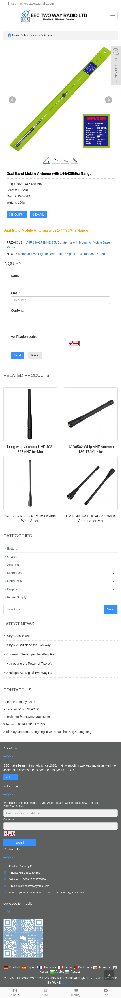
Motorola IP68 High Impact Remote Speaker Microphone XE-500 (62, 254)
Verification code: (24, 336)
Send (17, 355)
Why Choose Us (17, 636)
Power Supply (16, 597)
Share (15, 992)
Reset (35, 355)
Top (106, 992)
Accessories (32, 35)
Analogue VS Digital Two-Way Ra (29, 673)
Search (111, 609)
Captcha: (9, 819)
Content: (17, 310)
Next (108, 99)
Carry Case (15, 581)
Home (16, 35)
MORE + (11, 777)
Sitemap (68, 982)
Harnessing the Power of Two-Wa (29, 663)
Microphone (15, 573)
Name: (15, 275)
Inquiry (76, 992)
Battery (12, 548)
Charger (13, 556)
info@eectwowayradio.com (32, 717)
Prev (12, 99)
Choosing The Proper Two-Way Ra (30, 654)
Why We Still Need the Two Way (28, 645)
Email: (15, 293)
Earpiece (13, 589)
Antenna (49, 35)
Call (45, 992)
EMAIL (38, 214)
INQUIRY (16, 214)
